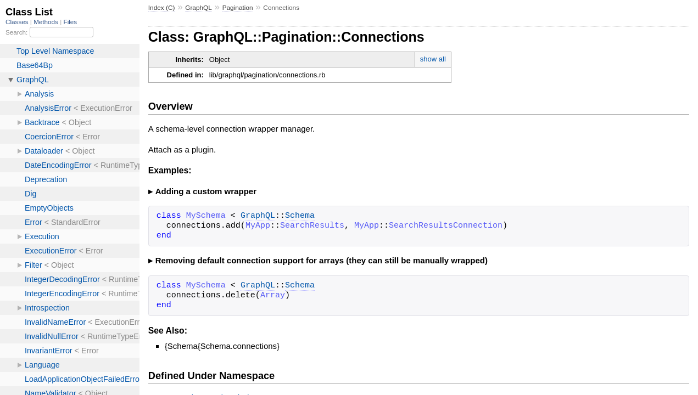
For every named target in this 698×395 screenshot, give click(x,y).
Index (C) (161, 8)
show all (433, 59)
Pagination (237, 8)
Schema (300, 216)
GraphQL (198, 8)
